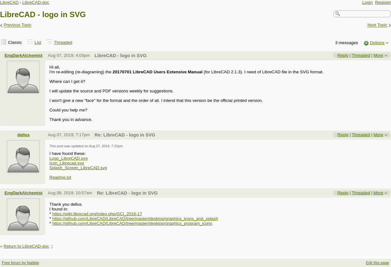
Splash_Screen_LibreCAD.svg (78, 167)
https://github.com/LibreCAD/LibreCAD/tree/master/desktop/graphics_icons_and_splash (135, 218)
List (38, 42)
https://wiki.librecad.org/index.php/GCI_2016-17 (97, 213)
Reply (342, 55)
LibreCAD (9, 2)
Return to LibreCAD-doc (26, 246)
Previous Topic (17, 25)
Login (367, 2)
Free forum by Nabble (20, 263)
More (378, 55)
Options (377, 42)
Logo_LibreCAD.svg (68, 158)
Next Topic (377, 25)
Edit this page (377, 263)
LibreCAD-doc (35, 2)
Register (383, 2)
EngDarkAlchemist (23, 55)
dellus (23, 134)
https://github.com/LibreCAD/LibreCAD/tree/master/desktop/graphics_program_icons (132, 223)
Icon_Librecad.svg (66, 163)
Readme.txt (60, 177)
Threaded (63, 42)
